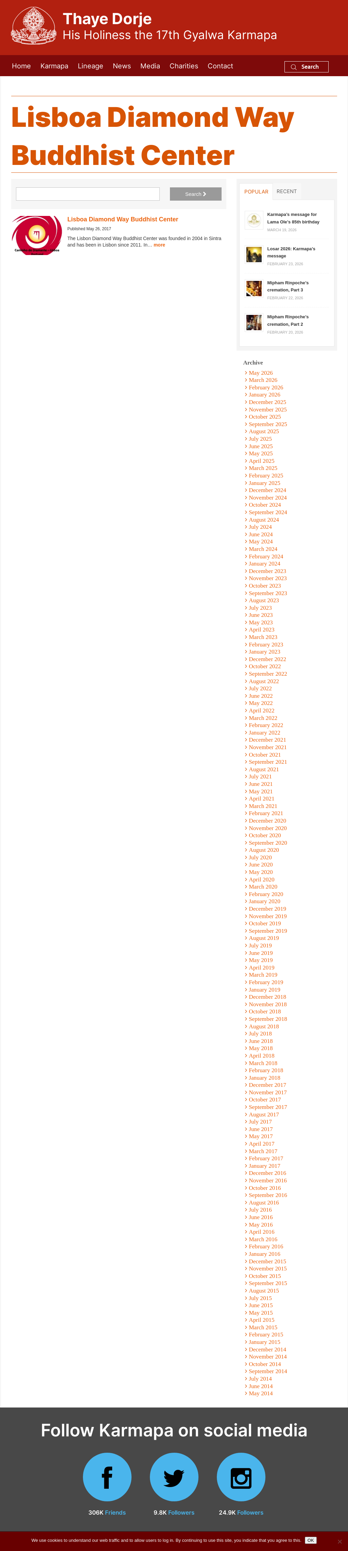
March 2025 (263, 468)
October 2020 (265, 835)
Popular (256, 191)
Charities (184, 65)
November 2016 (268, 1180)
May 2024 (261, 541)
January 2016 (264, 1254)
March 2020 (263, 886)
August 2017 (264, 1114)
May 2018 (261, 1048)
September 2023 (268, 593)
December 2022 (267, 659)
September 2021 (268, 762)
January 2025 (264, 483)
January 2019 (264, 990)
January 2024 (264, 563)
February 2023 (266, 644)
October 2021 (265, 755)
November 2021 (268, 747)
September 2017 (268, 1107)
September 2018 (268, 1019)
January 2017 (264, 1166)
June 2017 (261, 1129)
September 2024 (268, 512)
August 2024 (264, 520)
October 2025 (265, 417)
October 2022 (265, 666)
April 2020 (261, 879)
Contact (220, 65)
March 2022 (263, 718)
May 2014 (261, 1393)
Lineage (90, 65)
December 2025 (267, 402)
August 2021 (264, 769)
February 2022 (266, 725)
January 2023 (264, 651)
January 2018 (264, 1078)
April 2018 (261, 1055)
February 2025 (266, 475)
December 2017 (267, 1085)
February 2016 (266, 1246)
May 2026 (261, 373)
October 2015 (265, 1276)
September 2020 (268, 843)
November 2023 (268, 578)
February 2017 (266, 1158)
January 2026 (264, 394)
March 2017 (263, 1151)
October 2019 (265, 923)
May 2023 (261, 622)
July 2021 (260, 776)
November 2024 (268, 497)
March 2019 (263, 975)
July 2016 (260, 1210)
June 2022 (261, 696)
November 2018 (268, 1004)
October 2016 (265, 1188)
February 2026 (266, 387)
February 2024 (266, 556)
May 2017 (261, 1136)
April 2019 (261, 967)
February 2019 (266, 982)
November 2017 (268, 1092)
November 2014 (268, 1356)
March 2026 (263, 380)
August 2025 (264, 431)
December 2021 (267, 740)
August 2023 (264, 600)
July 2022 (260, 688)
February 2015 (266, 1334)
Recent (287, 191)
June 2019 (261, 953)
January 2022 (264, 732)
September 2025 (268, 424)
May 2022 (261, 703)
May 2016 (261, 1224)
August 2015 (264, 1290)
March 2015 (263, 1327)
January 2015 (264, 1342)
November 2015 (268, 1268)
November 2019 (268, 916)
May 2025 (261, 453)
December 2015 (267, 1261)
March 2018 (263, 1063)
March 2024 (263, 549)
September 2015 (268, 1283)
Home (21, 65)
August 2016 (264, 1202)
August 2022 (264, 681)
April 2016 (261, 1232)
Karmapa (54, 65)
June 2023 (261, 615)
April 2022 (261, 710)
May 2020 (261, 872)
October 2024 (265, 505)
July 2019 (260, 945)
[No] (339, 1541)
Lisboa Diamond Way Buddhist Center (122, 219)
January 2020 (264, 901)
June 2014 (261, 1386)
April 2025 (261, 461)
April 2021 (261, 798)
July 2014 (260, 1379)
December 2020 (267, 820)
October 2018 (265, 1011)
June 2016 (261, 1217)
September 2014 (268, 1371)
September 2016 (268, 1195)
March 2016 (263, 1239)
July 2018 (260, 1033)
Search (305, 66)
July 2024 (260, 527)
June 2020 (261, 864)
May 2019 (261, 960)
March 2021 (263, 806)
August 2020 (264, 850)
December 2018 (267, 997)
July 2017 (260, 1121)
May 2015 (261, 1313)
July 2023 (260, 608)
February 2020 (266, 894)
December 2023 (267, 571)
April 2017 (261, 1144)
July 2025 (260, 439)
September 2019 (268, 931)
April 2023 (261, 629)
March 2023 (263, 637)
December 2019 (267, 909)
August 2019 (264, 938)
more (159, 245)
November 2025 (268, 409)
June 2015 (261, 1305)
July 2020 (260, 857)
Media (150, 65)
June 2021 (261, 784)
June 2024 (261, 534)
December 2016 (267, 1173)
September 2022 (268, 674)
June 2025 (261, 446)
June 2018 (261, 1041)
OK (311, 1540)
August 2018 (264, 1026)
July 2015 (260, 1298)
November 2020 (268, 828)
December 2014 (267, 1349)
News (122, 65)
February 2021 (266, 813)
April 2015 (261, 1320)
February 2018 (266, 1070)
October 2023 (265, 586)
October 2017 (265, 1099)
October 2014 (265, 1364)
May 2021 (261, 791)
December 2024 (267, 490)
